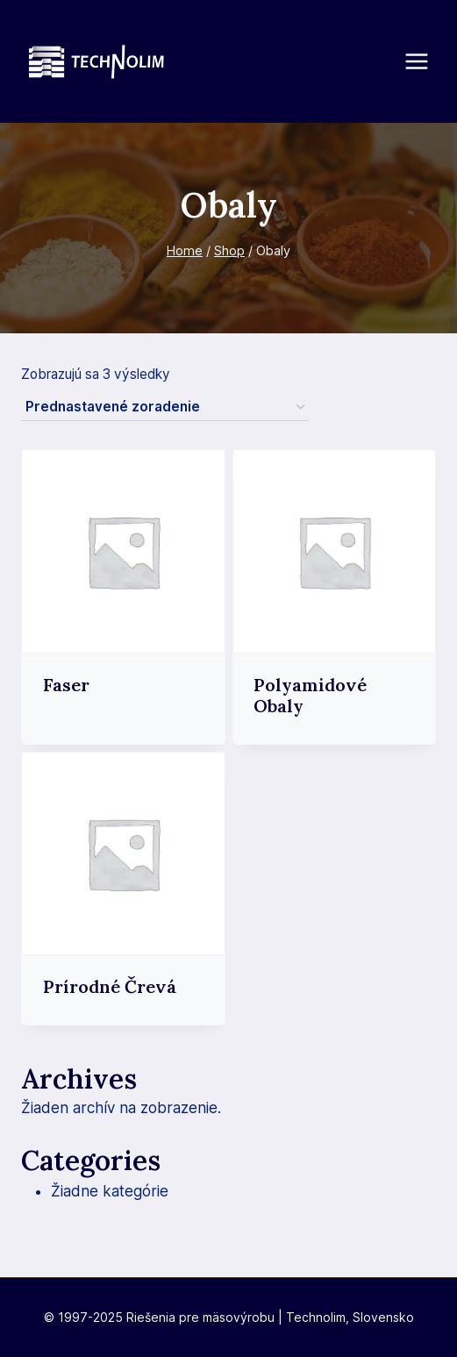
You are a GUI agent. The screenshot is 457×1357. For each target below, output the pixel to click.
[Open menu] (425, 61)
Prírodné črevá (109, 986)
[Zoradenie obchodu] (165, 408)
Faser (66, 685)
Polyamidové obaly (310, 695)
